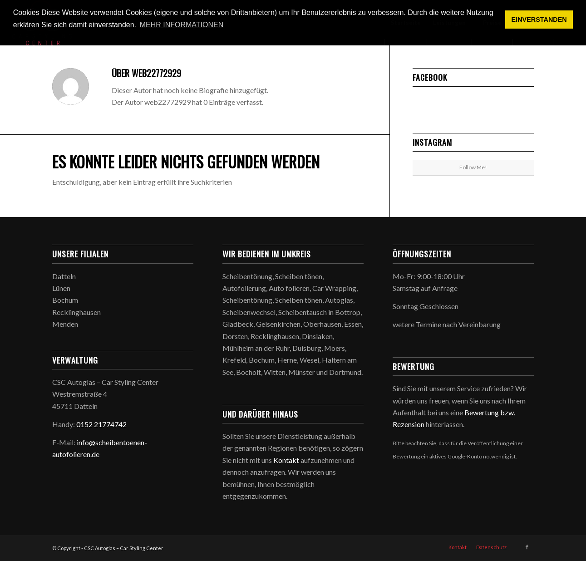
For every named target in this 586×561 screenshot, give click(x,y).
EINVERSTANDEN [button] (539, 19)
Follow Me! (473, 167)
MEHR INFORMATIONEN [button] (182, 25)
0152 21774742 (101, 424)
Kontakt (286, 460)
